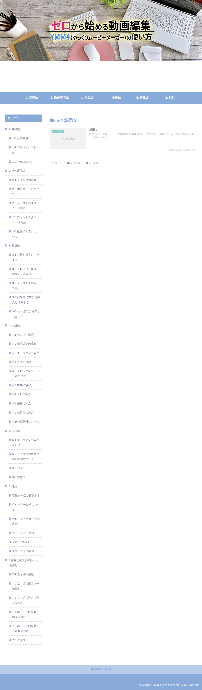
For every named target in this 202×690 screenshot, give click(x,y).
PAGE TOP (101, 669)
